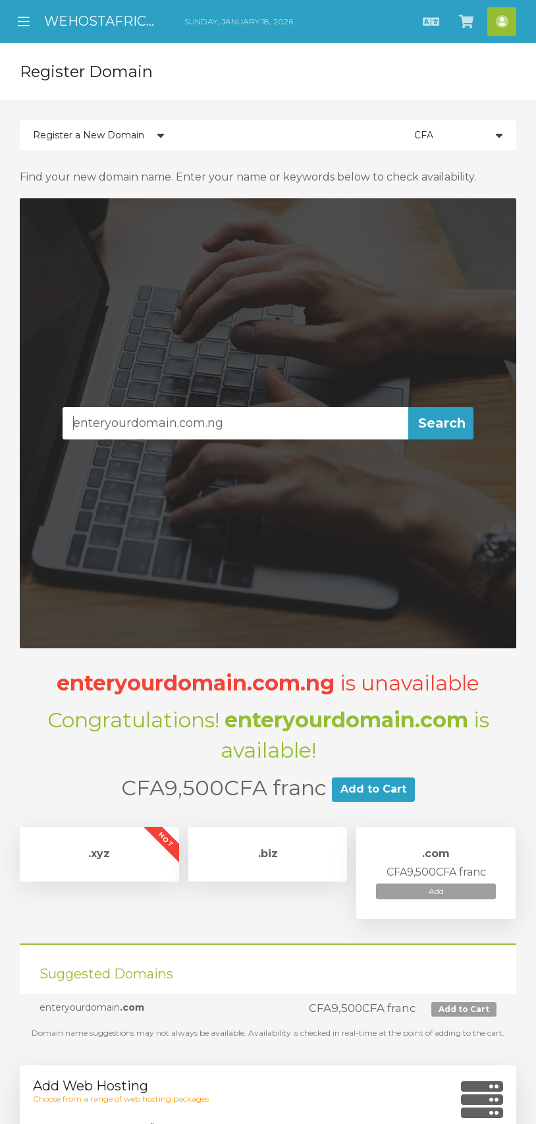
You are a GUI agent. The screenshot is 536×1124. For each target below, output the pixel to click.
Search (442, 423)
